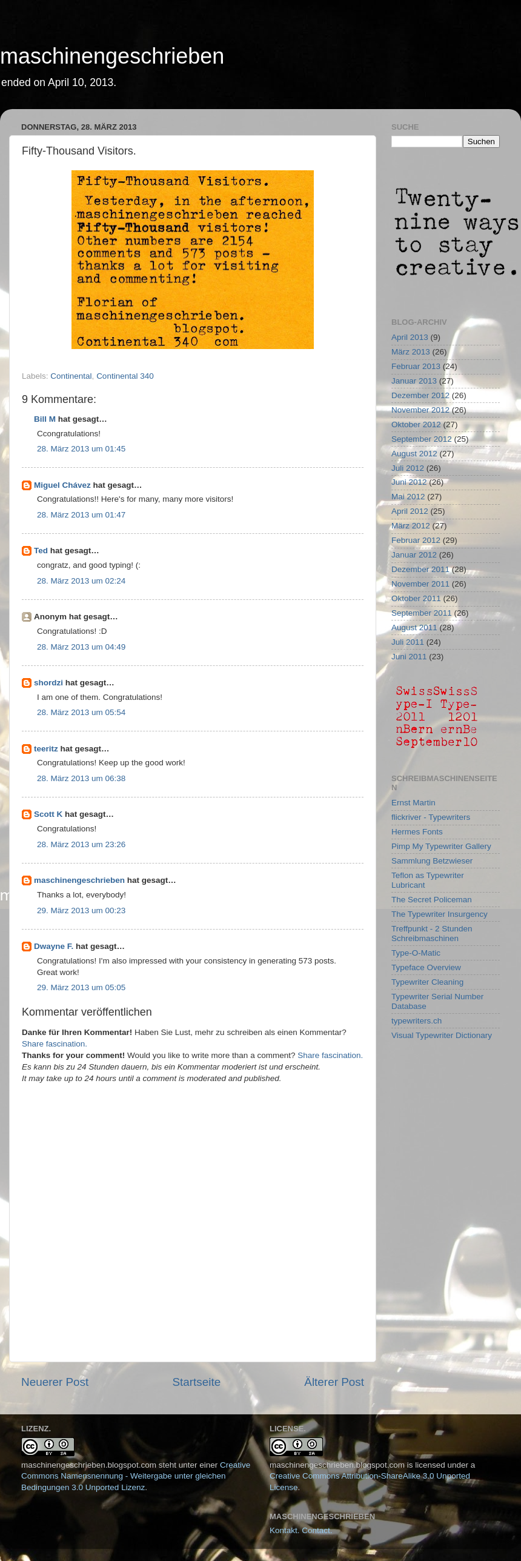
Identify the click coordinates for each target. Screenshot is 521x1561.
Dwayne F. (53, 946)
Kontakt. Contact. (301, 1530)
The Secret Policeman (431, 899)
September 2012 (421, 439)
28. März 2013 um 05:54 (81, 712)
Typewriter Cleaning (427, 982)
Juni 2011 (409, 656)
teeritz (46, 748)
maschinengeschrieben (112, 56)
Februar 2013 (415, 366)
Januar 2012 (414, 554)
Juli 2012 (407, 468)
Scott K (48, 814)
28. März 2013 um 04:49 (81, 646)
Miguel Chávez (62, 485)
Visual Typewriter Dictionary (441, 1035)
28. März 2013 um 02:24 (81, 580)
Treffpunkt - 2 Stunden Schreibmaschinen (432, 933)
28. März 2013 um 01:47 (81, 514)
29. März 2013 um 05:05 (81, 987)
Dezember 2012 (420, 395)
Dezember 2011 (420, 569)
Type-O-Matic (415, 952)
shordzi (48, 682)
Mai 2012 (408, 496)
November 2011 (420, 583)
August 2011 (414, 627)
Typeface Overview (426, 967)
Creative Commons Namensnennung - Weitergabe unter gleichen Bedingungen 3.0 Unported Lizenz (135, 1476)
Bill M (45, 419)
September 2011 (421, 612)
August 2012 (414, 453)
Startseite (196, 1382)
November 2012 (420, 409)
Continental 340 (125, 376)
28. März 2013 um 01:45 (81, 448)
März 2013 (410, 351)
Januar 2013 (414, 380)
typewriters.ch (416, 1020)
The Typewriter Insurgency (439, 914)
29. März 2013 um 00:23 (81, 910)
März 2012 (410, 525)
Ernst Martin (413, 802)
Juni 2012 (409, 482)
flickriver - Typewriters (430, 817)
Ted (41, 550)
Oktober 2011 (416, 598)
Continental (70, 376)
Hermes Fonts (417, 831)
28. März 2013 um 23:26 (81, 844)
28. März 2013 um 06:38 (81, 778)
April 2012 (409, 511)
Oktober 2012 (416, 424)
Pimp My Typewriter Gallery (441, 846)
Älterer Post (334, 1382)
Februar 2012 (415, 540)
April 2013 (409, 337)
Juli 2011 (407, 642)
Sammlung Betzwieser (432, 860)
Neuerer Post (54, 1382)
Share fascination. (54, 1043)
